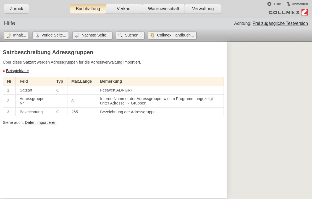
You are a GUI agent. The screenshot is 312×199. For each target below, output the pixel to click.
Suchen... (133, 35)
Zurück (16, 8)
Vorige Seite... (53, 35)
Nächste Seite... (96, 35)
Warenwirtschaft (163, 8)
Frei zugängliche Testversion (280, 23)
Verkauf (124, 8)
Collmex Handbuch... (175, 35)
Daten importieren (40, 122)
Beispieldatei (17, 71)
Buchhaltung (88, 8)
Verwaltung (203, 8)
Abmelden (300, 4)
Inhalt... (19, 35)
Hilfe (277, 4)
